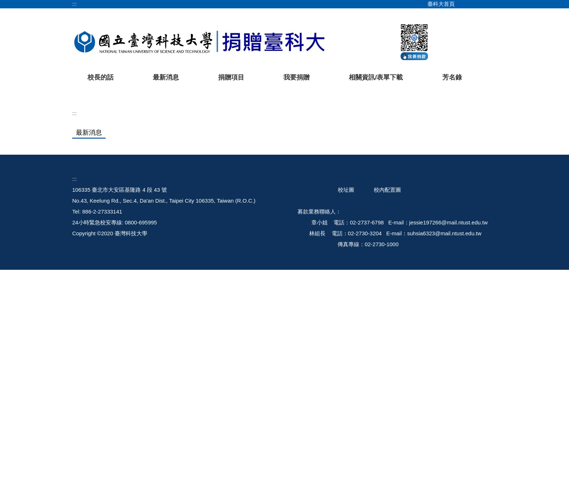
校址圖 (346, 416)
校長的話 (100, 77)
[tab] (369, 219)
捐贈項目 (231, 77)
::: (74, 4)
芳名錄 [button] (452, 77)
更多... (284, 360)
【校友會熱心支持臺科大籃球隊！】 (203, 314)
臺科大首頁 (441, 4)
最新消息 (166, 77)
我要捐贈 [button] (296, 77)
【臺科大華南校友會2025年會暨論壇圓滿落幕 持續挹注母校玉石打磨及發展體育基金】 (265, 342)
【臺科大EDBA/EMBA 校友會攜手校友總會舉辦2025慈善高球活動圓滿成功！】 (256, 300)
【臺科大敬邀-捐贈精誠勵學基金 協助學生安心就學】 (224, 328)
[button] (89, 156)
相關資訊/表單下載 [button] (376, 77)
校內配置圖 (387, 416)
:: (73, 405)
